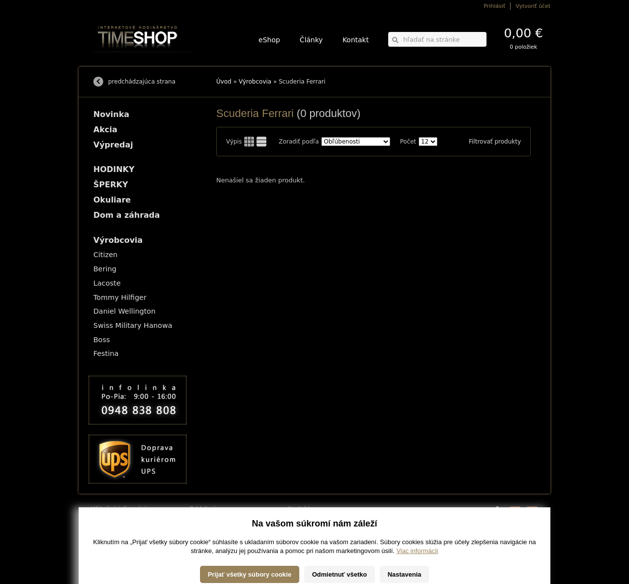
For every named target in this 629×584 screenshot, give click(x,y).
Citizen (105, 255)
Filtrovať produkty (495, 141)
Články (311, 40)
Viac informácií (417, 574)
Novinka (111, 114)
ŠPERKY (110, 184)
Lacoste (107, 283)
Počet (408, 141)
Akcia (105, 129)
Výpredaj (113, 144)
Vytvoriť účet (532, 6)
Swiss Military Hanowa (132, 325)
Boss (101, 340)
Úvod (223, 81)
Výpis (234, 141)
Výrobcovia (255, 81)
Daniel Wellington (124, 311)
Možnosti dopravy (112, 520)
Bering (104, 269)
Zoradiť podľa (299, 141)
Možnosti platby (110, 526)
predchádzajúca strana (141, 81)
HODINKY (114, 169)
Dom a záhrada (126, 215)
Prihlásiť (494, 6)
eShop (269, 40)
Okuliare (112, 199)
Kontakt (356, 40)
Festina (105, 353)
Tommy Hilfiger (119, 297)
